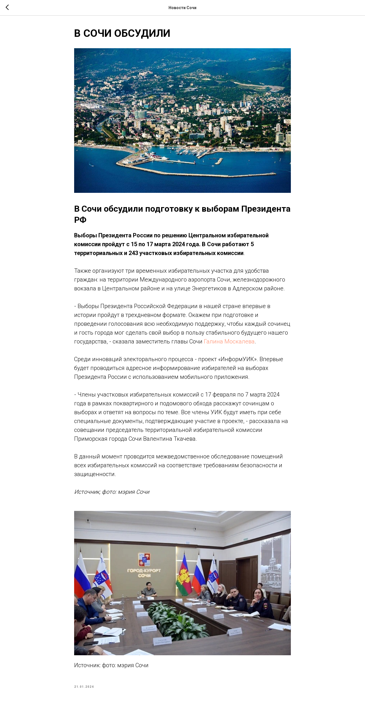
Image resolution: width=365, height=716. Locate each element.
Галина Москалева (229, 341)
